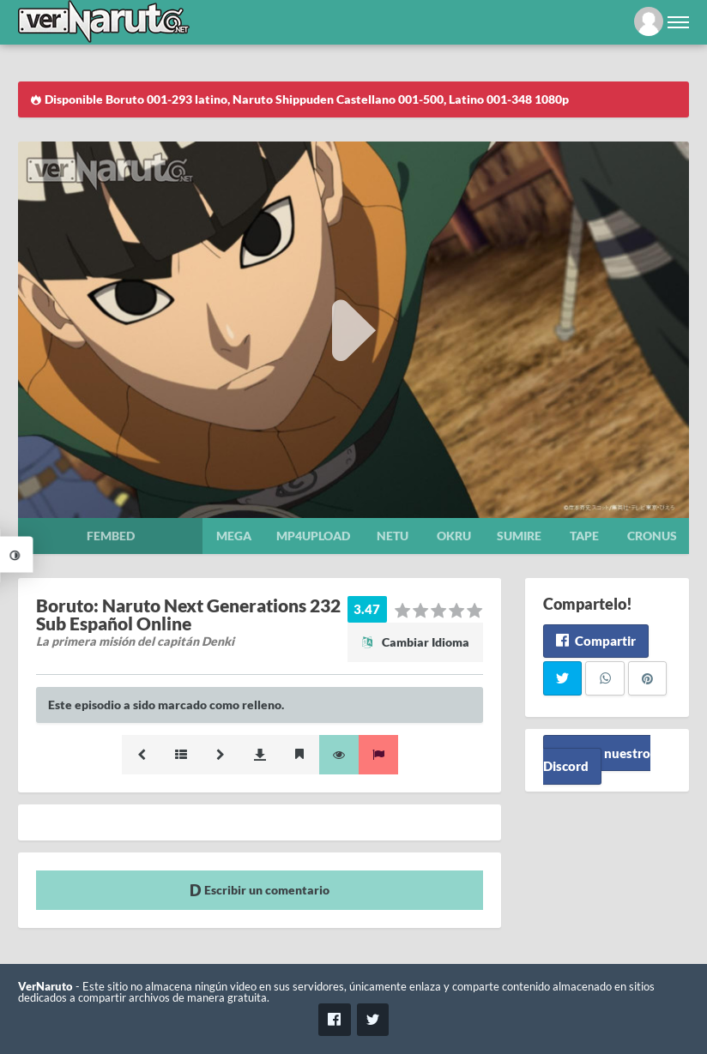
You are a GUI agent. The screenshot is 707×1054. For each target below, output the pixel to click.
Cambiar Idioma (415, 642)
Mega (233, 535)
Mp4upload (313, 535)
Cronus (652, 535)
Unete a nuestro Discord (596, 759)
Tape (584, 535)
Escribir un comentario (259, 889)
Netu (392, 535)
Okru (454, 535)
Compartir (596, 640)
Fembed (111, 535)
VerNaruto (45, 986)
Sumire (519, 535)
